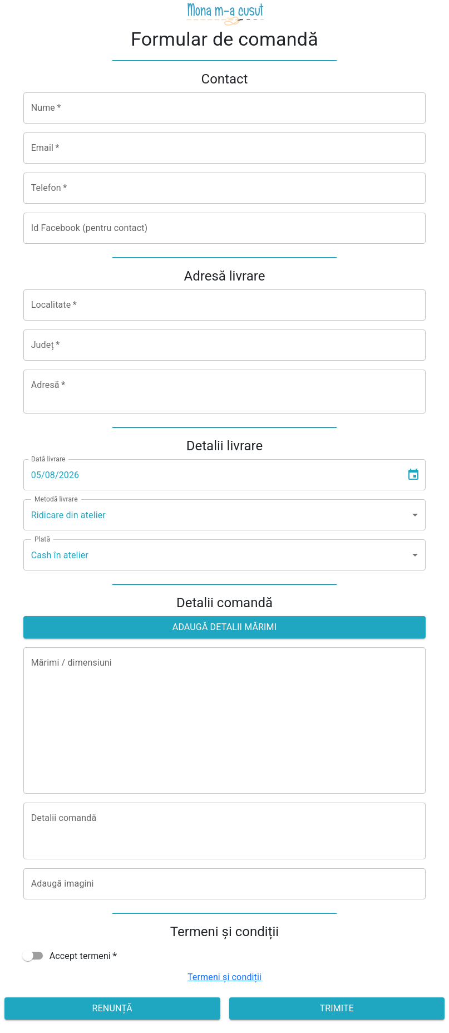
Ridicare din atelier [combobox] (68, 515)
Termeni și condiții (224, 977)
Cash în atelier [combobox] (59, 555)
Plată (42, 539)
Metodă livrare (56, 499)
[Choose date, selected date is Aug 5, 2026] (413, 475)
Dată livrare (48, 459)
